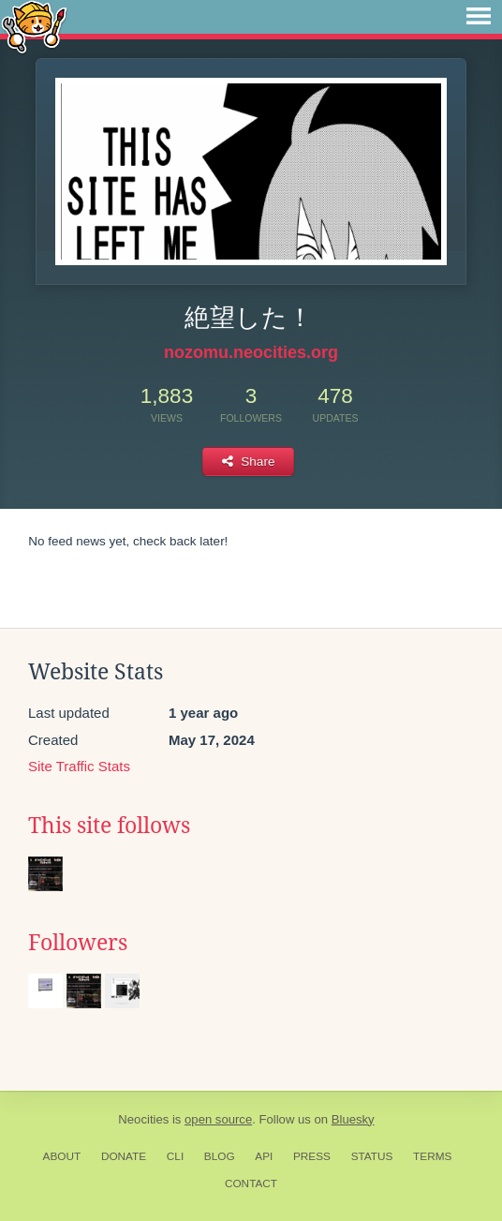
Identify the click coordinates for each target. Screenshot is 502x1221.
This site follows (109, 825)
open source (218, 1119)
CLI (175, 1156)
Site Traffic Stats (79, 766)
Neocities (143, 1119)
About (62, 1156)
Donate (123, 1156)
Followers (77, 943)
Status (372, 1156)
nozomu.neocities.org (251, 352)
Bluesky (353, 1119)
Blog (219, 1156)
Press (312, 1156)
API (264, 1156)
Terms (432, 1156)
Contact (251, 1183)
